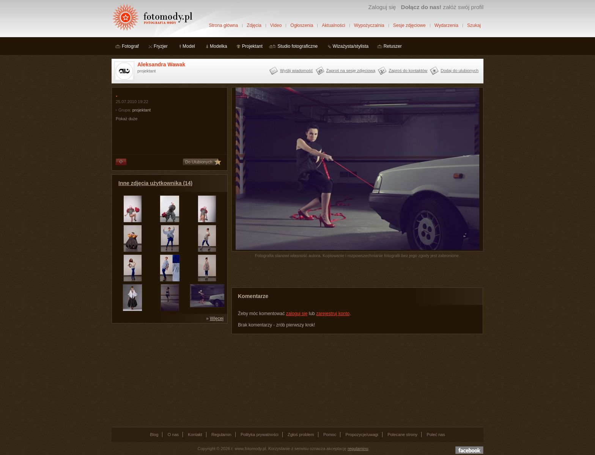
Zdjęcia (254, 25)
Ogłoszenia (301, 25)
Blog (154, 434)
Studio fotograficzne (297, 46)
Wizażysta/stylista (351, 46)
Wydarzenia (446, 25)
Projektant (252, 46)
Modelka (218, 46)
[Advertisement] (168, 374)
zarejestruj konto (332, 313)
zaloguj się (297, 313)
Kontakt (195, 434)
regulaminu (358, 448)
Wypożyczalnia (369, 25)
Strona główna (223, 25)
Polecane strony (402, 434)
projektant (141, 110)
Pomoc (329, 434)
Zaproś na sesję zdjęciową (351, 70)
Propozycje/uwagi (362, 434)
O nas (173, 434)
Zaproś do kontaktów (408, 70)
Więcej (217, 318)
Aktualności (333, 25)
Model (189, 46)
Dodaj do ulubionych (460, 70)
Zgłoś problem (301, 434)
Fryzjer (161, 46)
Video (276, 25)
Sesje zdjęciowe (409, 25)
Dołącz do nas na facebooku (469, 450)
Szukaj (474, 25)
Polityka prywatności (260, 434)
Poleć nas (436, 434)
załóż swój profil (442, 7)
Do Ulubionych (198, 162)
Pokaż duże (126, 118)
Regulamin (221, 434)
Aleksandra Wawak (161, 64)
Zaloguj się (382, 7)
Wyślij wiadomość (296, 70)
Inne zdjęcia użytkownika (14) (155, 183)
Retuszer (393, 46)
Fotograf (130, 46)
